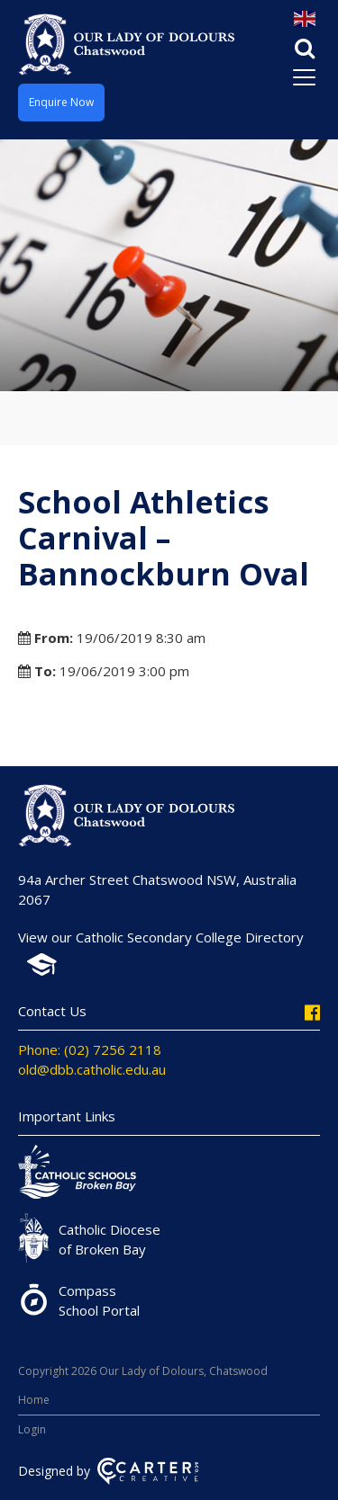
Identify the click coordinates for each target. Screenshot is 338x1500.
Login (32, 1429)
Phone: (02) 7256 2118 (89, 1049)
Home (34, 1399)
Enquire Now (61, 102)
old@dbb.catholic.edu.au (92, 1069)
